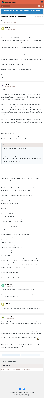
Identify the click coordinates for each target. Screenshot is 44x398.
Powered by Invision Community (22, 395)
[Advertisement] (22, 380)
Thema (12, 392)
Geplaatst (10, 29)
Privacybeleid (19, 392)
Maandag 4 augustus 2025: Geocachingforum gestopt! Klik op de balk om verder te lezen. (22, 11)
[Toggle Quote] (3, 144)
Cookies (32, 392)
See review (18, 161)
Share (11, 355)
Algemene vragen (11, 22)
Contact (26, 392)
